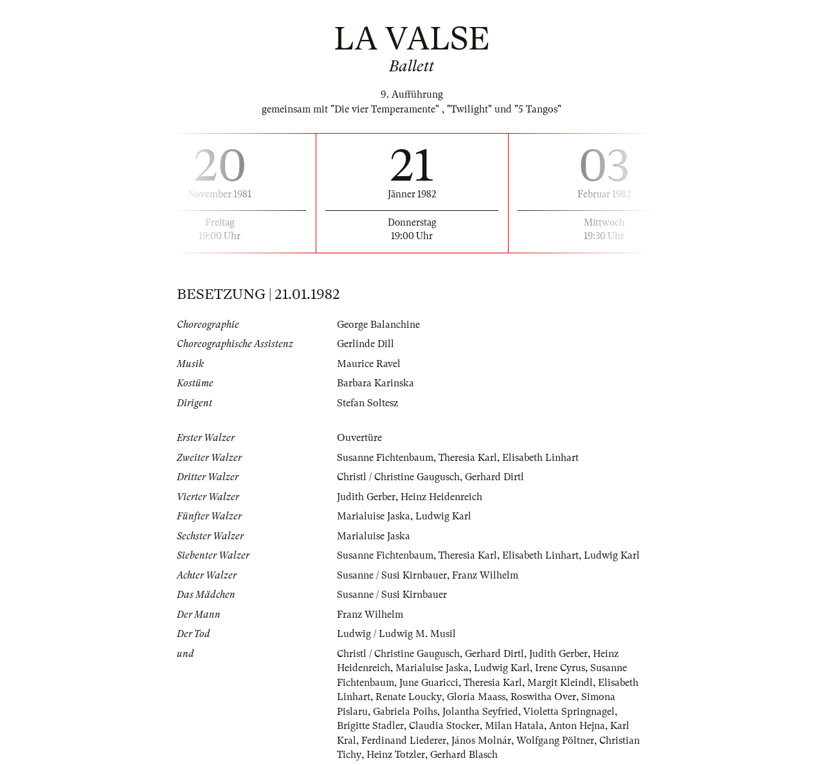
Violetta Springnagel (569, 711)
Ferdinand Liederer (403, 740)
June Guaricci (428, 682)
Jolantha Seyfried (480, 711)
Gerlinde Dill (365, 344)
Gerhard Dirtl (494, 477)
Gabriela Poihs (405, 711)
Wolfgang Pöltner (555, 740)
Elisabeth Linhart (540, 458)
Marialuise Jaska (373, 516)
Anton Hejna (577, 726)
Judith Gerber (366, 497)
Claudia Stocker (444, 726)
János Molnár (481, 740)
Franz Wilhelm (485, 575)
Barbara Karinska (375, 383)
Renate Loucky (408, 697)
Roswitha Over (542, 697)
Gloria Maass (475, 697)
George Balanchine (378, 324)
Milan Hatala (514, 726)
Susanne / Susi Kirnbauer (392, 575)
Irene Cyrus (560, 668)
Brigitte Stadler (370, 726)
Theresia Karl (468, 458)
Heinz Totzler (395, 754)
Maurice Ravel (369, 364)
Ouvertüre (359, 438)
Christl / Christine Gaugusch (398, 477)
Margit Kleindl (560, 682)
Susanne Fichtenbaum (385, 458)
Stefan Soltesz (367, 403)
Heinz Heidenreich (441, 497)
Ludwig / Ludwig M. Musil (396, 634)
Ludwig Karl (443, 516)
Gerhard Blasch (463, 754)
